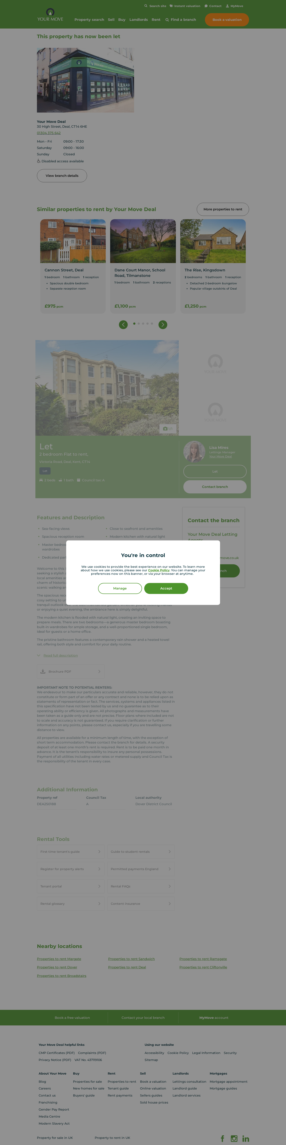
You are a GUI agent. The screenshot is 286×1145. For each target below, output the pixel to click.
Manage (120, 588)
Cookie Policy (158, 570)
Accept (166, 588)
